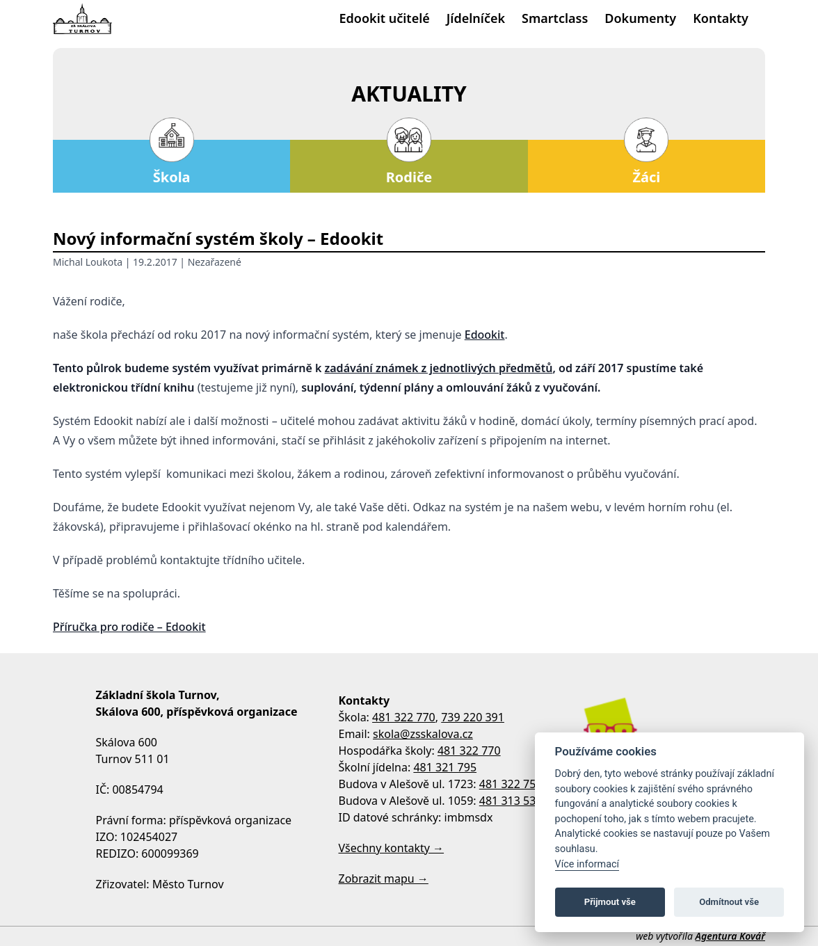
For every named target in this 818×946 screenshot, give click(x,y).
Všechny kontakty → (391, 848)
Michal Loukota (87, 261)
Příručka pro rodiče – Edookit (129, 626)
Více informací (587, 864)
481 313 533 (511, 800)
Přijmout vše (610, 902)
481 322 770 (403, 717)
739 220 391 (472, 717)
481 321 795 (444, 767)
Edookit (485, 334)
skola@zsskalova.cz (423, 733)
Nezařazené (214, 261)
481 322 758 (511, 784)
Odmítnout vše (729, 902)
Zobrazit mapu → (383, 878)
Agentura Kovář (730, 936)
